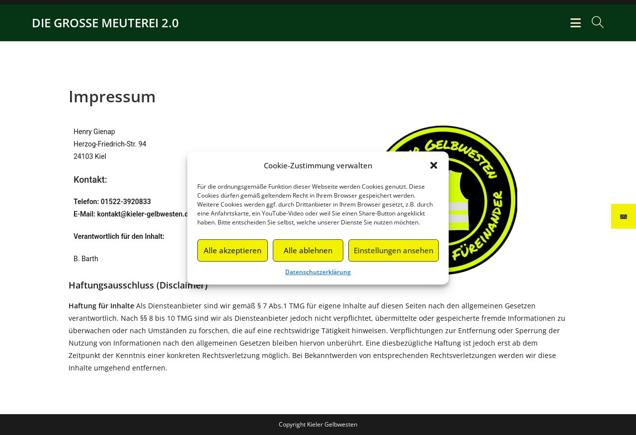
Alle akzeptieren (232, 254)
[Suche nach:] (594, 22)
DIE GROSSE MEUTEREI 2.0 (105, 22)
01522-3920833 (126, 202)
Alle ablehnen (308, 254)
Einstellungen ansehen (393, 254)
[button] (434, 169)
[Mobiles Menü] (577, 22)
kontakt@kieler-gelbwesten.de (144, 214)
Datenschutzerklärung (318, 275)
